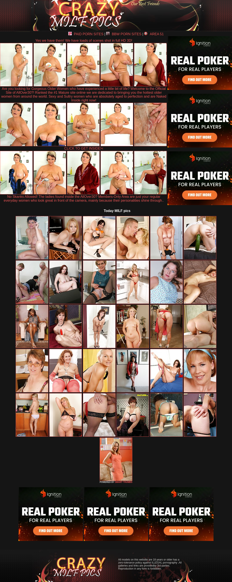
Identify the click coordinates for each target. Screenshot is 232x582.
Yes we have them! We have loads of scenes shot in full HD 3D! (83, 40)
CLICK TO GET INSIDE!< (83, 148)
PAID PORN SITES (86, 34)
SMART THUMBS (123, 482)
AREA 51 (154, 34)
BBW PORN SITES (123, 34)
